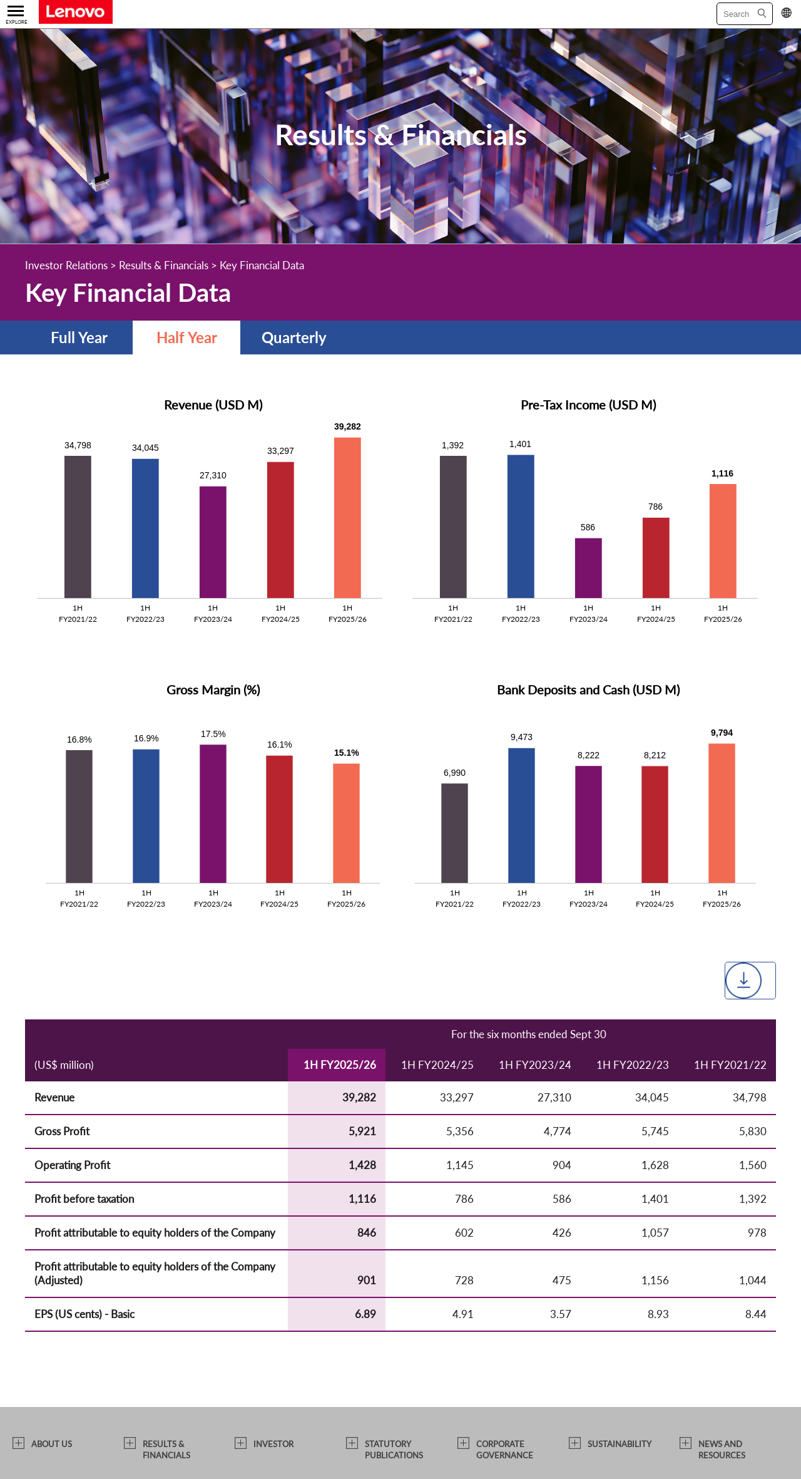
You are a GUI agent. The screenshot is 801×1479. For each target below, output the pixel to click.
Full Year (79, 337)
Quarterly (294, 337)
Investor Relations (66, 265)
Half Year (186, 337)
